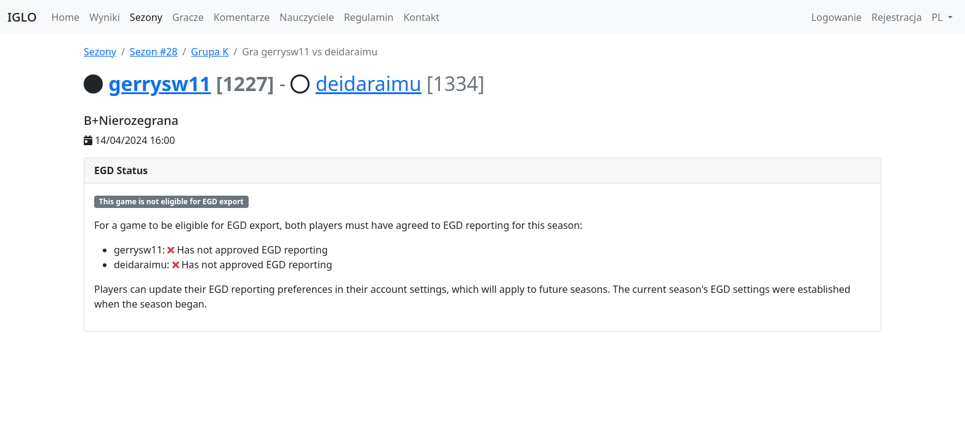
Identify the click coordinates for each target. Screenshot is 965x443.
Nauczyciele (306, 17)
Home (66, 17)
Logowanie (836, 17)
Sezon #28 (154, 51)
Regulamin (369, 17)
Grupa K (209, 51)
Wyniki (104, 17)
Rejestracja (896, 17)
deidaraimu (369, 83)
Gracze (188, 17)
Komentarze (242, 17)
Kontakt (421, 17)
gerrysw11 (159, 83)
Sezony (146, 17)
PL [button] (938, 17)
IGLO (22, 17)
